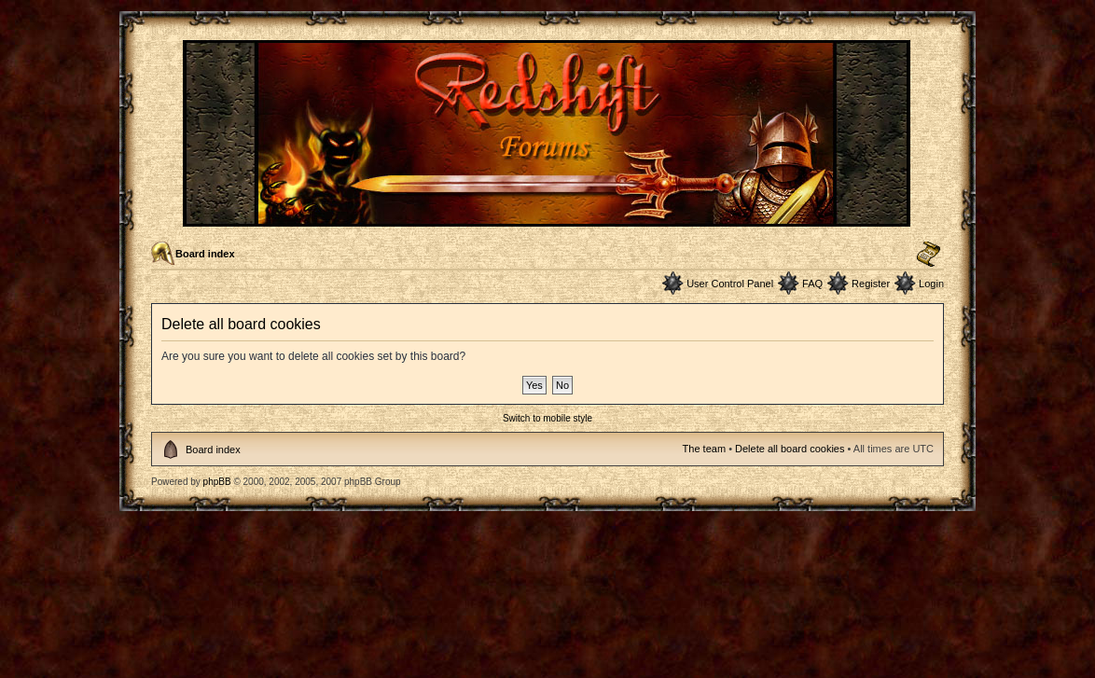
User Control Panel (729, 283)
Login (931, 283)
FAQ (812, 283)
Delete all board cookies (789, 448)
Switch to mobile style (547, 418)
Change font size (928, 255)
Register (871, 283)
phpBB (217, 482)
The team (704, 448)
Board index (205, 253)
